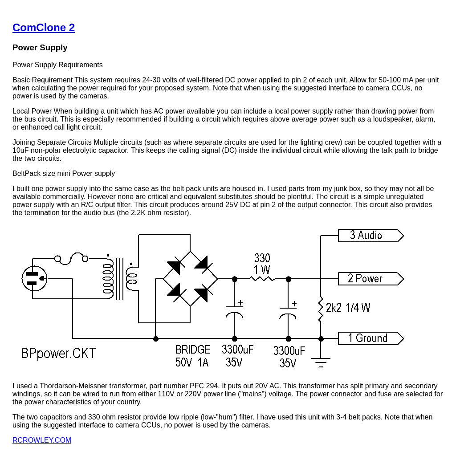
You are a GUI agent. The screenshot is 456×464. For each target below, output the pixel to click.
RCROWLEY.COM (41, 440)
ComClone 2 (43, 27)
